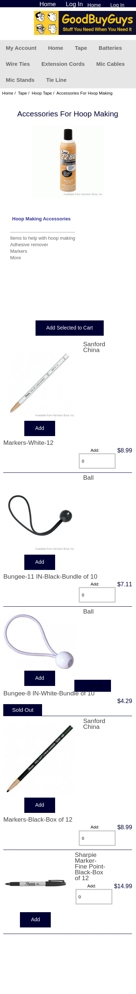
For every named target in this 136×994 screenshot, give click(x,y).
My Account (21, 48)
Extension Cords (63, 64)
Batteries (110, 48)
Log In (117, 5)
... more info (93, 685)
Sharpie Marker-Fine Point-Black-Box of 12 (90, 866)
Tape (81, 48)
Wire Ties (18, 64)
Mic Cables (110, 64)
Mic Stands (20, 80)
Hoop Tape (42, 93)
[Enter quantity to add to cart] (97, 461)
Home (94, 5)
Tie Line (56, 80)
